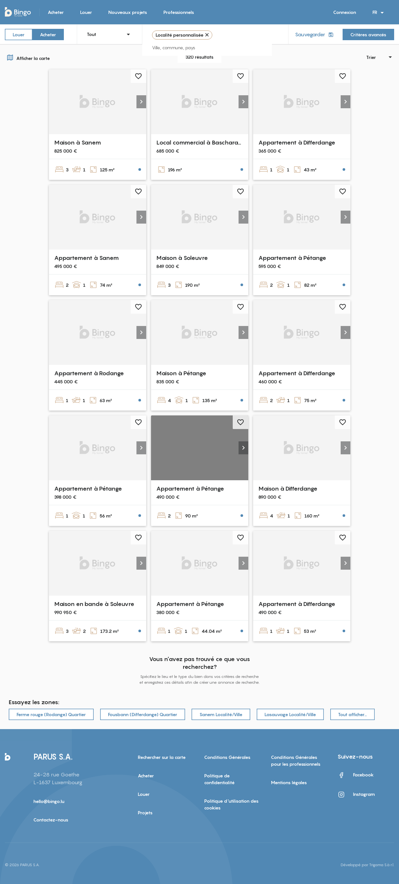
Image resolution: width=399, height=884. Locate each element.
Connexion (344, 12)
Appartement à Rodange (89, 373)
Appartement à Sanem (86, 257)
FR (379, 13)
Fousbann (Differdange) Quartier (142, 714)
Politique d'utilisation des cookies (231, 804)
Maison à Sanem (77, 142)
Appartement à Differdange (296, 142)
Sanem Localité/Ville (220, 714)
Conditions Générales (227, 757)
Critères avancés (368, 34)
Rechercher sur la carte (162, 757)
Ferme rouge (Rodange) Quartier (51, 714)
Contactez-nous (50, 819)
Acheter (56, 12)
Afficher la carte (27, 57)
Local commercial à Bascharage (200, 142)
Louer (86, 12)
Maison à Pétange (181, 373)
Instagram (356, 794)
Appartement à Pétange (292, 257)
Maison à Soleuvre (182, 257)
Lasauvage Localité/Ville (290, 714)
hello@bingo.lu (49, 801)
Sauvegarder (315, 34)
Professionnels (178, 12)
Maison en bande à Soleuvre (94, 603)
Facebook (355, 775)
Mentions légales (289, 782)
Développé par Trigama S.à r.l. (367, 864)
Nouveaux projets (127, 12)
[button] (141, 101)
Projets (145, 812)
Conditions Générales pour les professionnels (296, 760)
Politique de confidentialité (219, 779)
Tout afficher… (352, 714)
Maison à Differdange (287, 488)
